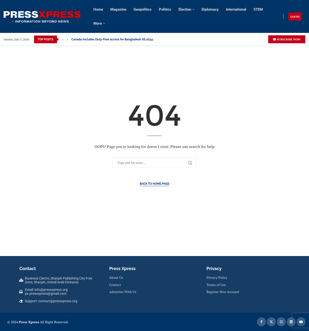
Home (98, 9)
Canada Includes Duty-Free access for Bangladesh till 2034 (112, 39)
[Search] (306, 16)
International (236, 9)
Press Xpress (29, 322)
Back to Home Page (154, 183)
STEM (258, 9)
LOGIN (295, 16)
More (97, 23)
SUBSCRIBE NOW (287, 39)
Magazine (118, 9)
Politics (165, 9)
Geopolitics (142, 9)
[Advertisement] (154, 57)
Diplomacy (210, 9)
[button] (63, 39)
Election (184, 9)
